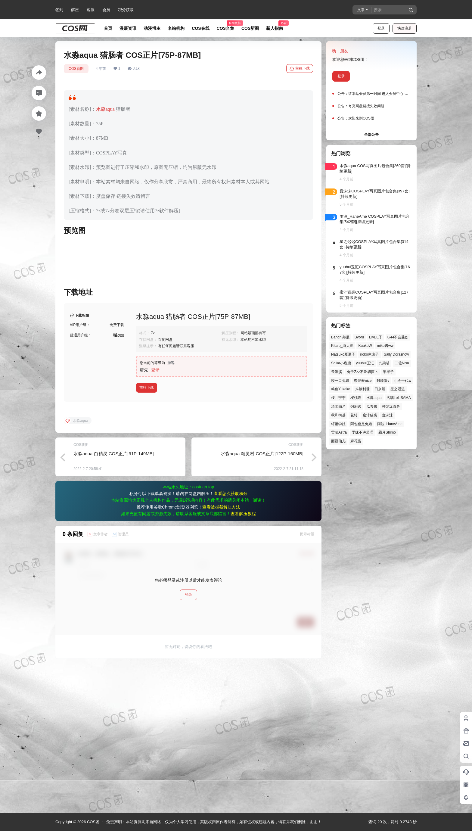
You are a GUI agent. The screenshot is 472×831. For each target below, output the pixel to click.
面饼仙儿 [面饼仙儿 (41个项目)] (338, 441)
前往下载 (300, 68)
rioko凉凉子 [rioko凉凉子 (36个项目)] (369, 354)
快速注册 (404, 28)
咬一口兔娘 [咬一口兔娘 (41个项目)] (340, 380)
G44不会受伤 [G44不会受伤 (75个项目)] (398, 337)
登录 (381, 28)
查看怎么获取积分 (230, 638)
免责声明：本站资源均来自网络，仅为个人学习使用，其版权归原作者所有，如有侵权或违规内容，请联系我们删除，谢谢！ (213, 822)
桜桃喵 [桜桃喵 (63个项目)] (355, 398)
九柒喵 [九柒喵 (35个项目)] (384, 363)
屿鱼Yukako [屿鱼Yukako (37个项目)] (340, 389)
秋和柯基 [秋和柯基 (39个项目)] (338, 415)
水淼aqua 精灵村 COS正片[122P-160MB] (262, 599)
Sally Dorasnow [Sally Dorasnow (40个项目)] (396, 354)
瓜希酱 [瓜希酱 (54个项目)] (371, 406)
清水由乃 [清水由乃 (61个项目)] (338, 406)
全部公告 (371, 134)
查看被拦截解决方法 (221, 652)
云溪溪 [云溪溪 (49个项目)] (336, 372)
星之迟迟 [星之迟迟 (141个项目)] (397, 389)
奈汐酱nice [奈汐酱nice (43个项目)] (362, 380)
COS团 (92, 822)
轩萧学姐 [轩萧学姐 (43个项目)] (338, 424)
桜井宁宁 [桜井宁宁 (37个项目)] (338, 398)
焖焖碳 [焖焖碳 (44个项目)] (355, 406)
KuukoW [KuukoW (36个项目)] (365, 346)
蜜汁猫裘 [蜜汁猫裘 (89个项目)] (370, 415)
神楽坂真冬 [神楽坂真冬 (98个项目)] (391, 406)
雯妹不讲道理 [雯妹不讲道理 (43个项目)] (362, 432)
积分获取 (126, 10)
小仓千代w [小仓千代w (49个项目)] (402, 380)
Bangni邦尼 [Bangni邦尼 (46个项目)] (340, 337)
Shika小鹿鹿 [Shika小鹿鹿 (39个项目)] (341, 363)
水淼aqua (105, 109)
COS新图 (76, 69)
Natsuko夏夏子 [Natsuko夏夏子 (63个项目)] (343, 354)
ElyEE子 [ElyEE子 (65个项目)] (376, 337)
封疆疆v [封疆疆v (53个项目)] (383, 380)
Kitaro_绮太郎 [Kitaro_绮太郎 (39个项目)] (342, 346)
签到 (59, 10)
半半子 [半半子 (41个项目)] (388, 372)
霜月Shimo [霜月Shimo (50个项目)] (387, 432)
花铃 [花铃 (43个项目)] (354, 415)
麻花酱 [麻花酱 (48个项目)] (355, 441)
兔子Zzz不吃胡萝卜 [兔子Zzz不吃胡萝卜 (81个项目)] (362, 372)
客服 (91, 10)
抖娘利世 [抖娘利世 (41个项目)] (362, 389)
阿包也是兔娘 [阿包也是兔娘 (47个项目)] (361, 424)
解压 (75, 10)
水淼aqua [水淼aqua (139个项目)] (374, 398)
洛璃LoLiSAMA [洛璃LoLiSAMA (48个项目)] (399, 398)
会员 (106, 10)
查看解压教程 (243, 659)
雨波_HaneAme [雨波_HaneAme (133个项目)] (389, 424)
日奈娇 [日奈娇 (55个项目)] (379, 389)
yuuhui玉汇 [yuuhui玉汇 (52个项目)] (365, 363)
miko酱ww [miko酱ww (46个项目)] (385, 346)
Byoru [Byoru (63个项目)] (359, 337)
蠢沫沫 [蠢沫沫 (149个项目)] (387, 415)
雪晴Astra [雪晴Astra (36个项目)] (339, 432)
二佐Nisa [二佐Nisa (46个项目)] (402, 363)
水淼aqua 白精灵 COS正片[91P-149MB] (113, 599)
